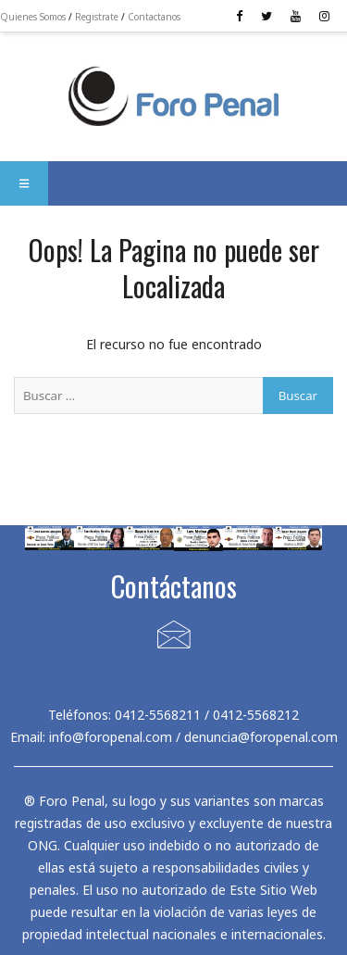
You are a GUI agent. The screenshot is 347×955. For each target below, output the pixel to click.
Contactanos (154, 16)
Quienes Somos (33, 16)
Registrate (96, 16)
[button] (24, 183)
